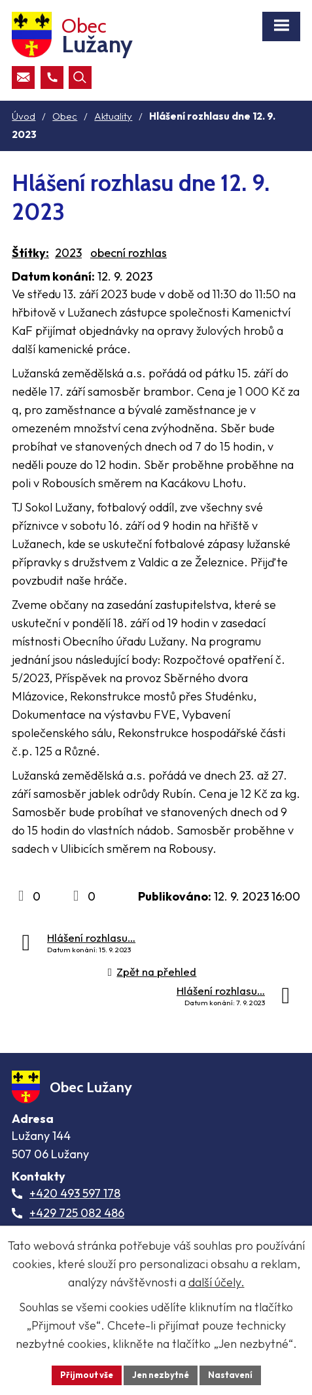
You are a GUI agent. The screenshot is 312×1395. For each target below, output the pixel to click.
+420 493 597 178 (74, 1193)
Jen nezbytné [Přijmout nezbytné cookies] (160, 1374)
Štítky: (30, 252)
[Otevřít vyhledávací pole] (80, 77)
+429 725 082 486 (76, 1212)
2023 (68, 252)
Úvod (23, 116)
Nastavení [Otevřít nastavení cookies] (230, 1374)
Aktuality (113, 116)
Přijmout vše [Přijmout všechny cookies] (86, 1374)
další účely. (216, 1282)
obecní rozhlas (128, 252)
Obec (64, 116)
